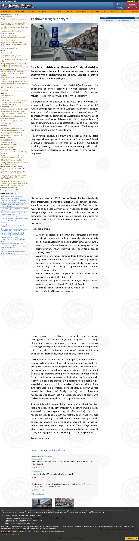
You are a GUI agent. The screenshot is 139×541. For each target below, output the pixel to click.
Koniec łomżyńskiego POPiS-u (11, 31)
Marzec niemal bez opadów (10, 237)
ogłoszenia (19, 11)
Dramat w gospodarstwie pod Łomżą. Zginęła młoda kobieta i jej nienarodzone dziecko (14, 83)
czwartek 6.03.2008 (7, 147)
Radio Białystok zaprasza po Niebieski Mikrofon (13, 78)
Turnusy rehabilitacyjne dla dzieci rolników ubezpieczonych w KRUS (12, 234)
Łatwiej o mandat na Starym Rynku (48, 450)
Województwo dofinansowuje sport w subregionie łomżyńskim (13, 213)
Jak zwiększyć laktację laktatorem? (12, 243)
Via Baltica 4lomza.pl (7, 33)
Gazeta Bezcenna (6, 16)
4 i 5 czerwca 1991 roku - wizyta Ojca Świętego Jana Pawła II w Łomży (13, 172)
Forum (119, 4)
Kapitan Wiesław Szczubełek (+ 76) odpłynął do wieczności (12, 205)
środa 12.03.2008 (6, 140)
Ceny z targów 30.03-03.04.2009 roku (13, 130)
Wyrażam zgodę (131, 538)
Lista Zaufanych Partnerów (10, 534)
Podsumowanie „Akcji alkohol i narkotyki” (14, 100)
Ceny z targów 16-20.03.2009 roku (12, 135)
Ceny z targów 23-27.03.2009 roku (12, 133)
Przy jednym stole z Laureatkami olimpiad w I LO (15, 19)
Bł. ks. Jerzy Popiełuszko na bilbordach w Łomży (14, 209)
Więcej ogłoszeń (38, 494)
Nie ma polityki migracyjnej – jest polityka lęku (14, 60)
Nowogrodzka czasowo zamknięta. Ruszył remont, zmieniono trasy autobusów (14, 229)
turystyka (95, 11)
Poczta (120, 8)
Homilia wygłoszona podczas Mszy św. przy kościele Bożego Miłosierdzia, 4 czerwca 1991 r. (13, 176)
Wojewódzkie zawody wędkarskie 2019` (14, 114)
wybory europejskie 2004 (8, 187)
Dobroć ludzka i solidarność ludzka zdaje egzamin (14, 152)
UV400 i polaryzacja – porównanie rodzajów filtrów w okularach (12, 197)
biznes (31, 11)
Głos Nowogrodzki (6, 106)
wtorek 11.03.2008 (7, 142)
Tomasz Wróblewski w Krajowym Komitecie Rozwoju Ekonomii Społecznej (14, 217)
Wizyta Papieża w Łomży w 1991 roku (12, 169)
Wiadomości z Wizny (7, 118)
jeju (105, 11)
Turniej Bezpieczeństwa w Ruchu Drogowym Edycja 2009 (12, 103)
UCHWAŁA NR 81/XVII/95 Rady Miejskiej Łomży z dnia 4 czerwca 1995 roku (14, 184)
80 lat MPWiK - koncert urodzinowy (12, 160)
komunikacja (56, 11)
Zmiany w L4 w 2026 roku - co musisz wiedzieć (13, 221)
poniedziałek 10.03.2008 (9, 144)
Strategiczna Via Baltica (9, 48)
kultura (69, 11)
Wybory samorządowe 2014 (9, 190)
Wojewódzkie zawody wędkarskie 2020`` (14, 109)
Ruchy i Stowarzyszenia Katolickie (11, 166)
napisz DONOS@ (133, 1)
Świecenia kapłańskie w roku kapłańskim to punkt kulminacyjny (14, 163)
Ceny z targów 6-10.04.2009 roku (11, 128)
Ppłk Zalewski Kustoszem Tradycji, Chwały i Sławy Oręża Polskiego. (12, 156)
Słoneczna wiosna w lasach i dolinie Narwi (13, 240)
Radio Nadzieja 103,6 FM (8, 149)
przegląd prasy (5, 137)
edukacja (42, 11)
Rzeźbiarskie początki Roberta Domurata (14, 121)
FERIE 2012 (4, 98)
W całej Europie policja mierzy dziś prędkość (12, 225)
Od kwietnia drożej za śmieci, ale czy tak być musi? (14, 28)
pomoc (114, 11)
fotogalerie (81, 11)
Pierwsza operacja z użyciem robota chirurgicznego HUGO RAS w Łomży (13, 23)
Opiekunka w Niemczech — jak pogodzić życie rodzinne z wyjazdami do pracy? (14, 201)
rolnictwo (3, 126)
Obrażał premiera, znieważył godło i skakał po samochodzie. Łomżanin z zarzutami (13, 88)
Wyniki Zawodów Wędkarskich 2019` (13, 111)
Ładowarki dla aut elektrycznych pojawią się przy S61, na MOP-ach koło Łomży (14, 36)
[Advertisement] (64, 176)
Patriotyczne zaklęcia (8, 53)
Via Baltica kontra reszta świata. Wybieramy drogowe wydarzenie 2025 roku (14, 44)
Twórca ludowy (6, 123)
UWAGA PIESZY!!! (7, 95)
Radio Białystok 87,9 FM (8, 69)
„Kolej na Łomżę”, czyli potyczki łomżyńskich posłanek (11, 56)
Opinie (2, 50)
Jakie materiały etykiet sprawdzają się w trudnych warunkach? (14, 246)
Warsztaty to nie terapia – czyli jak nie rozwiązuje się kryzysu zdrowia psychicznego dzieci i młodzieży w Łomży (14, 65)
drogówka (3, 93)
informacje (5, 11)
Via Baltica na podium (8, 40)
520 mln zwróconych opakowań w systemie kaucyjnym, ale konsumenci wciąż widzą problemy (13, 251)
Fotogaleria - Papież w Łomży (10, 181)
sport (124, 11)
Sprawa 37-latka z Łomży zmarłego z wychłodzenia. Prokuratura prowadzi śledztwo (13, 73)
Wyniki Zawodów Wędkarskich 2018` (13, 116)
